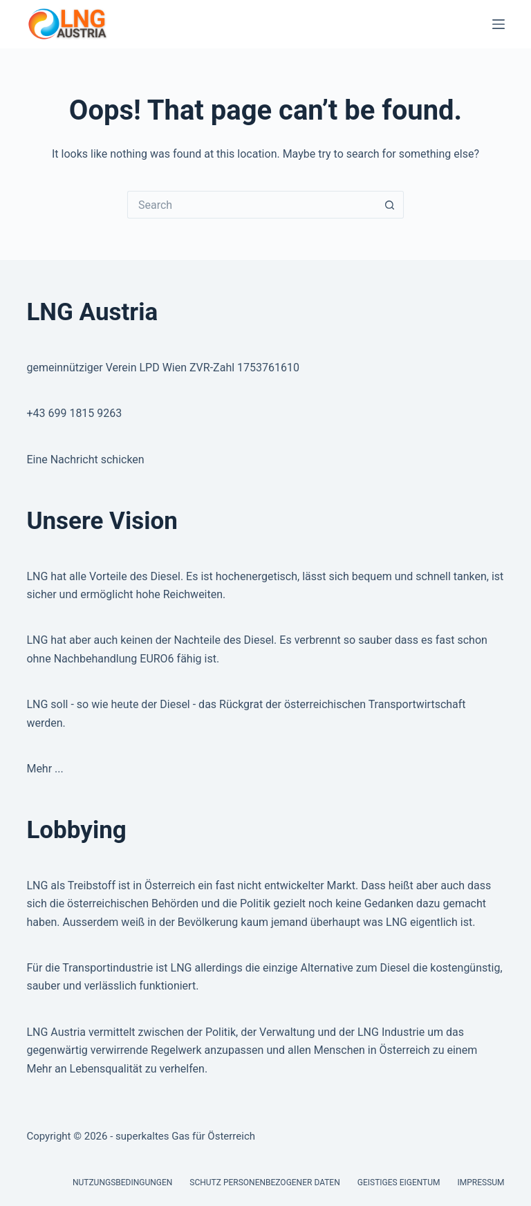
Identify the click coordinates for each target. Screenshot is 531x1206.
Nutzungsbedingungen (122, 1182)
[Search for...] (251, 205)
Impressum (481, 1182)
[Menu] (498, 24)
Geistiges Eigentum (398, 1182)
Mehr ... (44, 768)
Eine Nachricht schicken (85, 459)
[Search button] (390, 205)
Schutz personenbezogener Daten (264, 1182)
